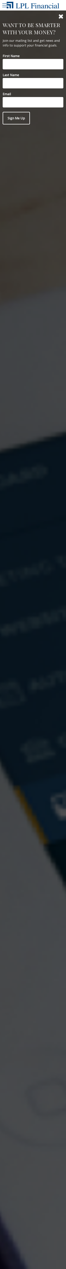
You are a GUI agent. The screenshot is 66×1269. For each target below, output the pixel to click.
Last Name (11, 75)
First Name (11, 56)
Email (7, 94)
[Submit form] (16, 118)
